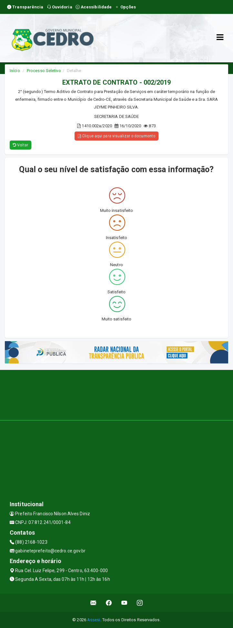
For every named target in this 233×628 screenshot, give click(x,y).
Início (15, 70)
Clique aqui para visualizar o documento (116, 136)
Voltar (20, 145)
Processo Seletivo (44, 70)
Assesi (93, 619)
